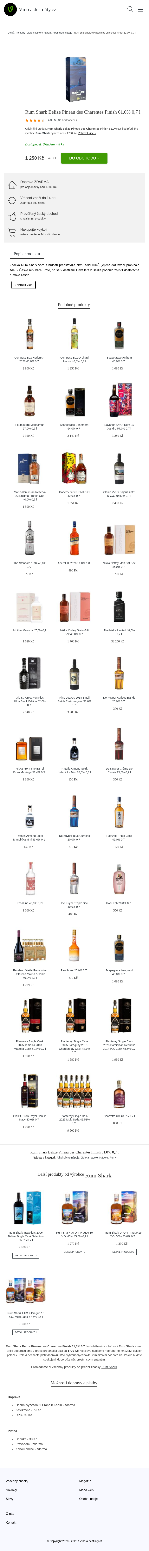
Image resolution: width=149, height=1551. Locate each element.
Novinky (11, 1490)
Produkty (20, 32)
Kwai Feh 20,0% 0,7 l (119, 903)
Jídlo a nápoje (34, 32)
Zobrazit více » (87, 133)
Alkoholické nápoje (62, 32)
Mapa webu (87, 1490)
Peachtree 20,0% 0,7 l (74, 970)
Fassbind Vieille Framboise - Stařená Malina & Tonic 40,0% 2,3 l (30, 974)
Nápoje (47, 32)
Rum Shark (43, 133)
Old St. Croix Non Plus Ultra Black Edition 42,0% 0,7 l (29, 701)
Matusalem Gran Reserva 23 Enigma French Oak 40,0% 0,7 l (30, 496)
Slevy (9, 1499)
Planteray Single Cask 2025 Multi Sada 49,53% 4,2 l (74, 1119)
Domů (11, 32)
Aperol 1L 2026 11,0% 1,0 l (74, 563)
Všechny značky (17, 1481)
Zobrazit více (24, 285)
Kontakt (11, 1522)
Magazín (85, 1481)
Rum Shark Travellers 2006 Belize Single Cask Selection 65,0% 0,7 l (25, 1236)
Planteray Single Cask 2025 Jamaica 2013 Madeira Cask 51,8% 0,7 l (30, 1045)
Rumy (113, 1157)
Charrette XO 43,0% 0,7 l (119, 1116)
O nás (10, 1513)
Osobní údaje (88, 1499)
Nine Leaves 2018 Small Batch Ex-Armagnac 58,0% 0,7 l (74, 701)
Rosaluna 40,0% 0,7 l (29, 903)
